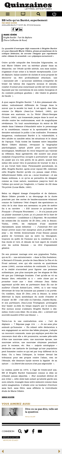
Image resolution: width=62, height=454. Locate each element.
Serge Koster (8, 397)
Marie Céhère (10, 35)
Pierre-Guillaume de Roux (15, 40)
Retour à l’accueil (11, 437)
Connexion (8, 431)
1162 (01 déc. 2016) (24, 25)
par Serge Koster (9, 23)
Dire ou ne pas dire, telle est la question (41, 410)
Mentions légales (10, 440)
